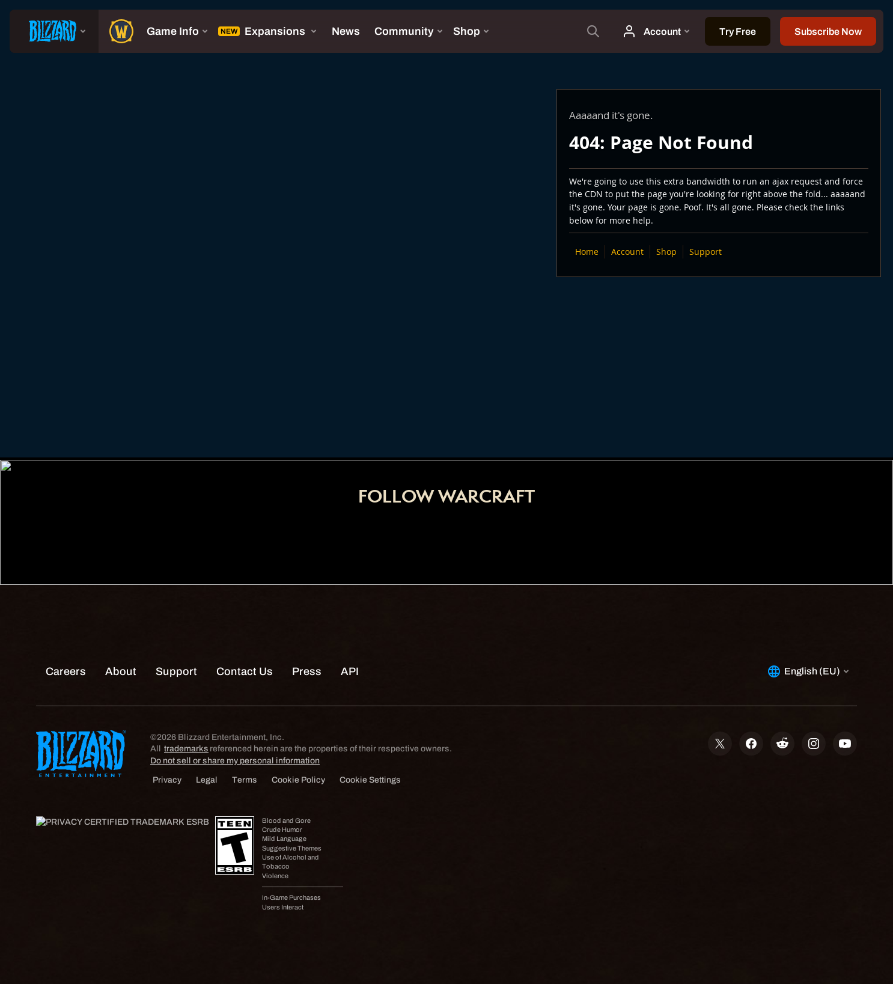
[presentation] (54, 31)
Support (705, 251)
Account (627, 251)
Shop (666, 251)
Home (587, 251)
